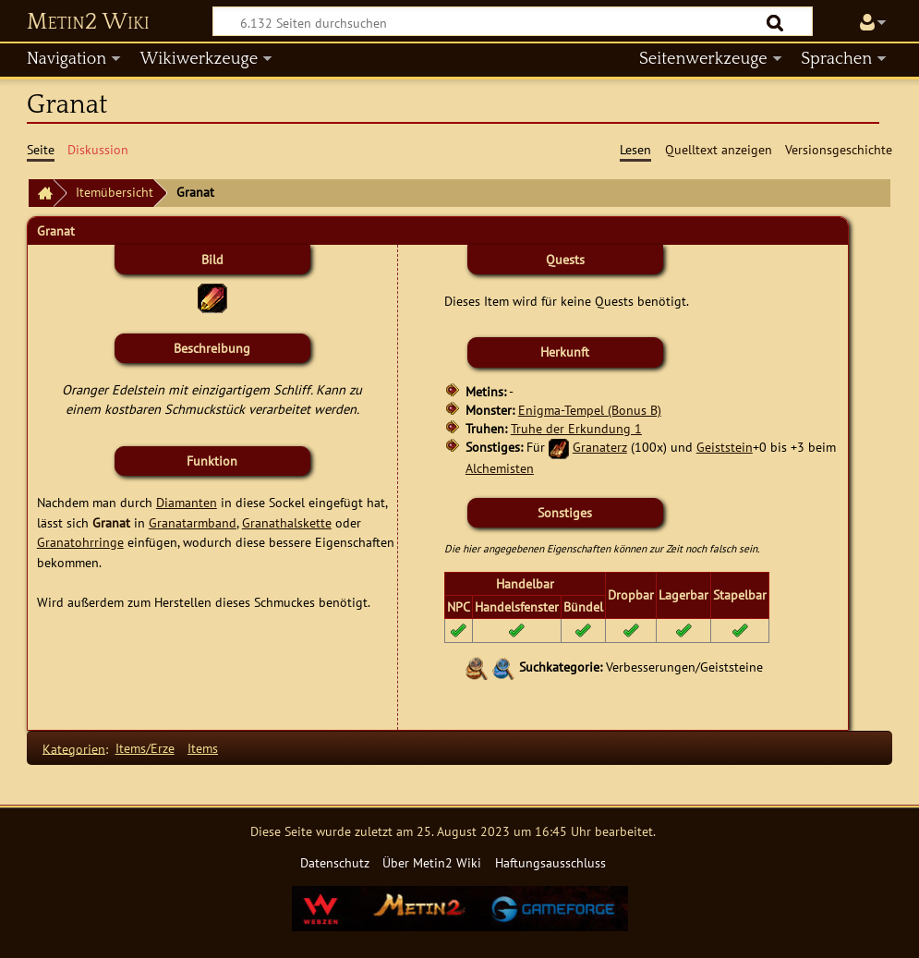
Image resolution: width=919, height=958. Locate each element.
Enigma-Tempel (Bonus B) (589, 409)
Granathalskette (287, 522)
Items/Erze (145, 748)
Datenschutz (334, 862)
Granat (111, 522)
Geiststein (724, 446)
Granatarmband (192, 522)
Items (202, 748)
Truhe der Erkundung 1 (576, 428)
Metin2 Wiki (88, 22)
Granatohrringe (80, 542)
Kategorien (73, 748)
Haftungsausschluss (550, 862)
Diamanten (186, 502)
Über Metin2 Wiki (431, 862)
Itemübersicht (114, 191)
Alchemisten (500, 468)
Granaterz (600, 446)
